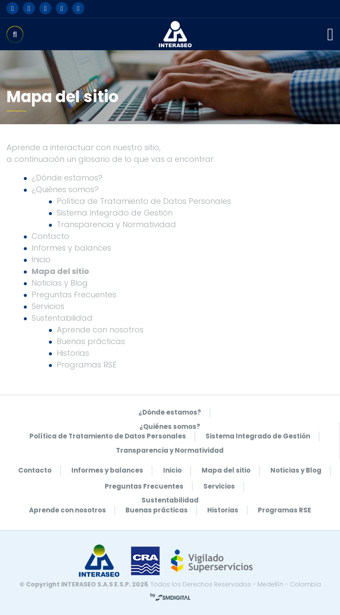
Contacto (50, 236)
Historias (73, 353)
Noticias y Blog (60, 282)
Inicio (41, 259)
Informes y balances (71, 247)
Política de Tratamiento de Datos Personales (144, 201)
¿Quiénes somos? (65, 189)
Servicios (48, 306)
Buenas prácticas (91, 341)
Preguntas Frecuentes (74, 294)
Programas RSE (86, 364)
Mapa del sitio (60, 271)
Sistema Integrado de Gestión (115, 212)
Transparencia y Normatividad (116, 224)
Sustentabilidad (62, 317)
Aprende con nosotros (100, 329)
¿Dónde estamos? (67, 177)
